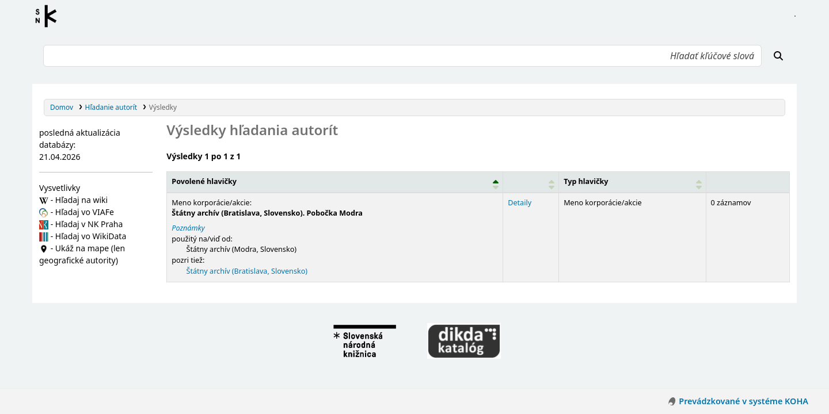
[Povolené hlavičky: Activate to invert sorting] (334, 181)
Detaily (518, 203)
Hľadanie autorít (111, 107)
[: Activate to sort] (530, 181)
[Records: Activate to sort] (746, 181)
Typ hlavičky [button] (584, 181)
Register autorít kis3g (49, 16)
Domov (61, 107)
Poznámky (188, 228)
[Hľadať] (778, 56)
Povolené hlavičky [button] (204, 181)
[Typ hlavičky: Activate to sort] (631, 181)
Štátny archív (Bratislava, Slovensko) (247, 271)
